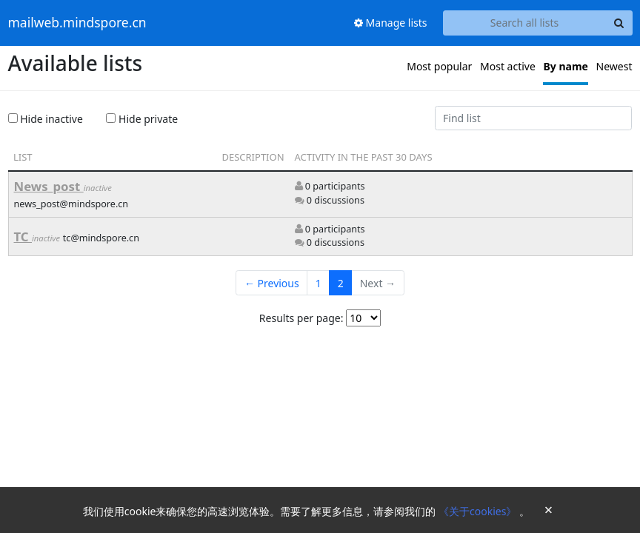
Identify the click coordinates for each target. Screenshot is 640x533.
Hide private (142, 119)
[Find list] (534, 118)
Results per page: (301, 318)
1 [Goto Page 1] (318, 283)
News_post (49, 186)
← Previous (271, 283)
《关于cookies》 (479, 511)
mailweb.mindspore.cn (77, 23)
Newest (614, 66)
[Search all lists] (525, 23)
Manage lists (390, 23)
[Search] (619, 23)
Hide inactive (45, 119)
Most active (508, 66)
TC (23, 236)
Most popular (439, 66)
